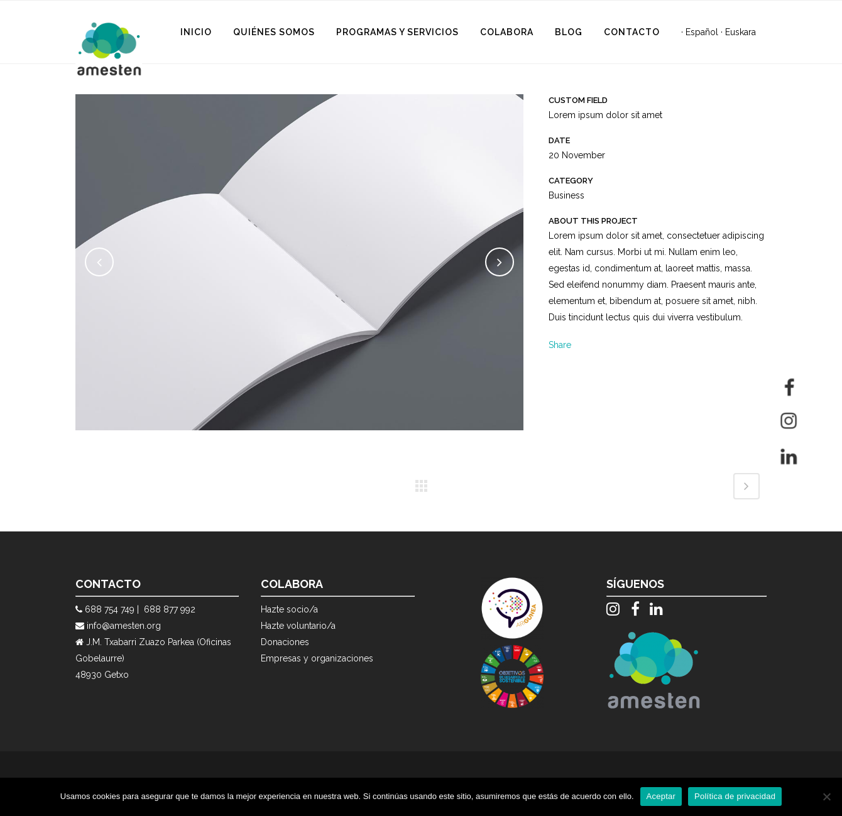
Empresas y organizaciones (317, 658)
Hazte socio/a (289, 609)
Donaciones (285, 642)
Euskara (740, 32)
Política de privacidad (734, 796)
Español (702, 32)
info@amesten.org (124, 626)
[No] (826, 796)
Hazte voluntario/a (298, 626)
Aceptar (661, 796)
